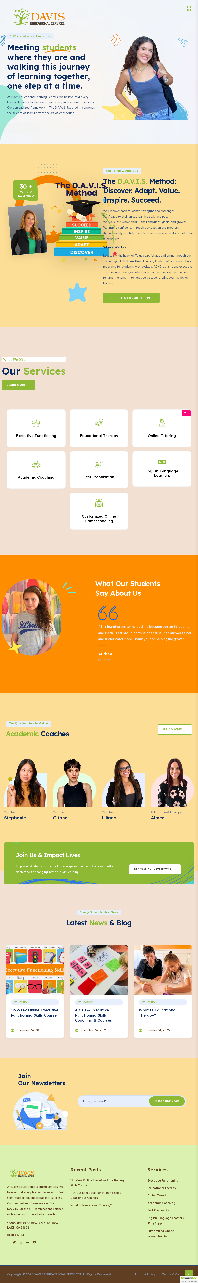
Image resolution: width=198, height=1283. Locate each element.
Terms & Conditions (176, 1274)
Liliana (109, 818)
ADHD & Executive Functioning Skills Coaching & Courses (93, 1015)
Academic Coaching (161, 1203)
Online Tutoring (158, 1195)
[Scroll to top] (189, 1274)
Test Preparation (158, 1210)
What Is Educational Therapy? (91, 1205)
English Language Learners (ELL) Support (165, 1221)
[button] (189, 1279)
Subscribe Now (167, 1101)
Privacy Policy (145, 1274)
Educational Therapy (161, 1188)
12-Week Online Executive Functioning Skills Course (97, 1183)
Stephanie (15, 818)
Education (21, 1002)
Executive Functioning (162, 1180)
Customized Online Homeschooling (160, 1234)
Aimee (157, 818)
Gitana (60, 818)
